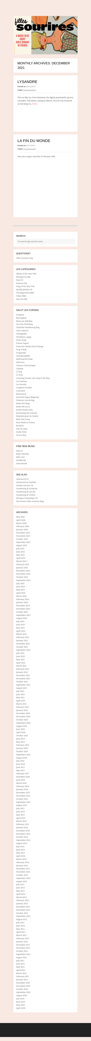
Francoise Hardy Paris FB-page (29, 346)
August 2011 (21, 957)
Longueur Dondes (24, 387)
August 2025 (21, 545)
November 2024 (23, 574)
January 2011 (22, 979)
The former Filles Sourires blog (30, 501)
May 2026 (20, 517)
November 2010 (23, 986)
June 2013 (20, 887)
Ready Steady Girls (24, 409)
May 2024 (20, 589)
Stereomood (21, 463)
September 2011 (23, 954)
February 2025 (22, 564)
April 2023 (20, 631)
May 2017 (20, 770)
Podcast (19, 283)
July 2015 (20, 808)
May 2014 (20, 852)
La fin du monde (33, 141)
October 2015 (22, 799)
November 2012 (23, 910)
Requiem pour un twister (27, 416)
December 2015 (23, 792)
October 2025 (22, 539)
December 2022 (23, 643)
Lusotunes (20, 390)
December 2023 (23, 605)
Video (18, 296)
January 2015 (22, 827)
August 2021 (21, 688)
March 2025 (21, 561)
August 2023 (21, 618)
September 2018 (23, 754)
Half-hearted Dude (24, 359)
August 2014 (21, 843)
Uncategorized (29, 90)
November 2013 (23, 872)
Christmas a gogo (23, 337)
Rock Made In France (25, 422)
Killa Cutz (20, 457)
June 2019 (20, 738)
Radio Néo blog (22, 403)
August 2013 (21, 881)
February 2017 (22, 773)
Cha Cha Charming (24, 324)
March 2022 (21, 665)
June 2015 (20, 811)
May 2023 (20, 628)
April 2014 (20, 856)
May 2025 (20, 555)
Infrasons (20, 362)
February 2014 (22, 862)
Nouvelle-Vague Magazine (27, 397)
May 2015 (20, 815)
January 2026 (22, 529)
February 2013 (22, 900)
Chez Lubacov (22, 330)
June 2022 (20, 656)
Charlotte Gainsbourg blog (27, 327)
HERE (34, 104)
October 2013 (22, 875)
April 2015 (20, 818)
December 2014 (23, 830)
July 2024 (20, 583)
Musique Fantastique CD (27, 498)
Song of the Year (23, 286)
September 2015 (23, 802)
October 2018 (22, 751)
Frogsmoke (21, 352)
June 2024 (20, 586)
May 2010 (20, 1005)
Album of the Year (24, 273)
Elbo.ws (19, 451)
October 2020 (22, 719)
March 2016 (21, 783)
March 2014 (21, 859)
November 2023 (23, 608)
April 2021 (20, 700)
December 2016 (23, 776)
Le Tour (19, 375)
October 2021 (22, 681)
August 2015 (21, 805)
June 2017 (20, 767)
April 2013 (20, 894)
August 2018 (21, 758)
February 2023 (22, 637)
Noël (18, 280)
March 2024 (21, 596)
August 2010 (21, 995)
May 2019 (20, 742)
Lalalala (19, 368)
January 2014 (22, 865)
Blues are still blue (24, 321)
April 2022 (20, 662)
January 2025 (22, 567)
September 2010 (23, 992)
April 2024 (20, 593)
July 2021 (20, 691)
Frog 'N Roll (21, 349)
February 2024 (22, 599)
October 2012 (22, 913)
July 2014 (20, 846)
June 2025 (20, 551)
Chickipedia (21, 333)
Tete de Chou (22, 429)
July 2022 (20, 653)
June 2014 (20, 849)
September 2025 (23, 542)
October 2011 (22, 951)
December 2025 (23, 532)
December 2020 (23, 713)
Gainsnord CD (22, 479)
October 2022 (22, 647)
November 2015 (23, 795)
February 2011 (22, 976)
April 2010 (20, 1008)
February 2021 (22, 707)
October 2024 (22, 577)
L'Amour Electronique (26, 365)
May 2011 (20, 967)
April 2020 (20, 732)
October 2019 (22, 735)
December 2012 (23, 906)
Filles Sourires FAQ (24, 258)
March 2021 (21, 704)
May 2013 (20, 891)
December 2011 (23, 945)
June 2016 (20, 780)
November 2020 (23, 716)
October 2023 (22, 612)
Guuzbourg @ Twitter (25, 495)
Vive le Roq (21, 435)
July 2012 (20, 922)
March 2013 (21, 897)
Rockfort (20, 425)
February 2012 (22, 938)
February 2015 (22, 824)
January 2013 (22, 903)
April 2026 (20, 520)
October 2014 (22, 837)
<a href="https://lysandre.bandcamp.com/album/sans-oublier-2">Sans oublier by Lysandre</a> (45, 116)
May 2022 (20, 659)
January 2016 (22, 789)
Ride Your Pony (23, 419)
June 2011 (20, 963)
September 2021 (23, 685)
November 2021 (23, 678)
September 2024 (23, 580)
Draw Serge (21, 340)
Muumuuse (21, 394)
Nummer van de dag (25, 400)
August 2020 (21, 726)
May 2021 (20, 697)
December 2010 (23, 982)
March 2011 (21, 973)
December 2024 (23, 570)
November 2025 (23, 536)
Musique (20, 277)
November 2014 (23, 834)
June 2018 (20, 764)
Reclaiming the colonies (26, 413)
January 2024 (22, 602)
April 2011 (20, 970)
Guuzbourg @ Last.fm (25, 491)
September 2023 (23, 615)
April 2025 (20, 558)
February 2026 (22, 526)
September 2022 (23, 650)
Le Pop (19, 371)
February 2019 (22, 745)
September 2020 (23, 723)
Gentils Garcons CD (24, 485)
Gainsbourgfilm (23, 356)
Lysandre (27, 82)
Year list (19, 299)
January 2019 (22, 748)
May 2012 (20, 929)
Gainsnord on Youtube (26, 482)
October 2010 (22, 989)
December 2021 (23, 675)
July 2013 (20, 884)
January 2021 (22, 710)
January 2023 (22, 640)
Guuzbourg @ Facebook (26, 488)
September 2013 (23, 878)
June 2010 (20, 1002)
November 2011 (23, 948)
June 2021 (20, 694)
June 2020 (20, 729)
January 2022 (22, 672)
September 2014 (23, 840)
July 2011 (20, 960)
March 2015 (21, 821)
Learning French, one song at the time (33, 378)
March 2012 (21, 935)
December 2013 (23, 868)
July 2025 (20, 548)
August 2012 (21, 919)
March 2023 (21, 634)
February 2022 (22, 669)
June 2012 (20, 925)
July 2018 (20, 761)
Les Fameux (21, 381)
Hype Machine (22, 454)
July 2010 (20, 998)
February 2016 (22, 786)
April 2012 (20, 932)
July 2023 (20, 621)
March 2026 (21, 523)
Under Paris (21, 432)
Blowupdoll (21, 318)
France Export (22, 343)
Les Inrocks (21, 384)
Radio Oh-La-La (23, 406)
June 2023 (20, 624)
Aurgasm (20, 314)
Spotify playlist (22, 289)
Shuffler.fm (21, 460)
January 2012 (22, 941)
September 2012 (23, 916)
